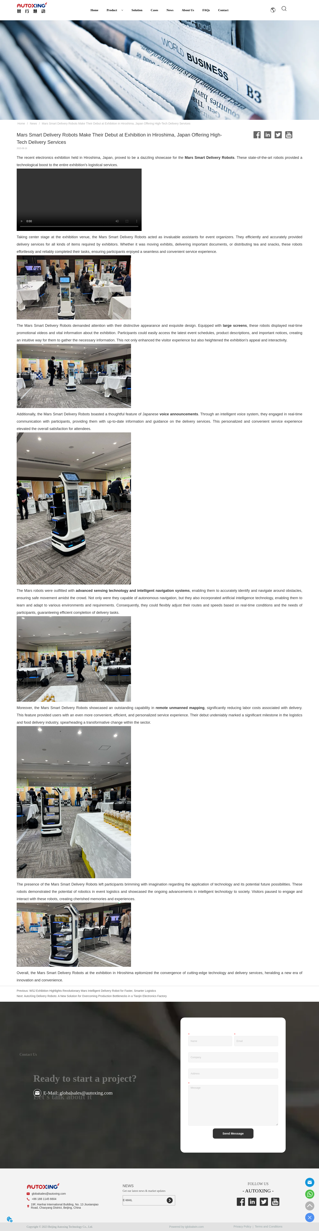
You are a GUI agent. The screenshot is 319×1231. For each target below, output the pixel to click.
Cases (154, 10)
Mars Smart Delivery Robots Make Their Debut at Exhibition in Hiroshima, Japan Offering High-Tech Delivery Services (115, 123)
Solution (137, 10)
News (169, 10)
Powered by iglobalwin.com (186, 1226)
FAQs (206, 10)
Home (94, 10)
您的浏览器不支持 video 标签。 (79, 200)
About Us (188, 10)
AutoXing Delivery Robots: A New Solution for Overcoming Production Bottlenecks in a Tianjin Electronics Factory (95, 996)
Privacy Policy (242, 1226)
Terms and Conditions (268, 1226)
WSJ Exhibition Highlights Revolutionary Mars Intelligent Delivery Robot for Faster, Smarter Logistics (92, 990)
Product (115, 10)
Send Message (233, 1133)
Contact (223, 10)
